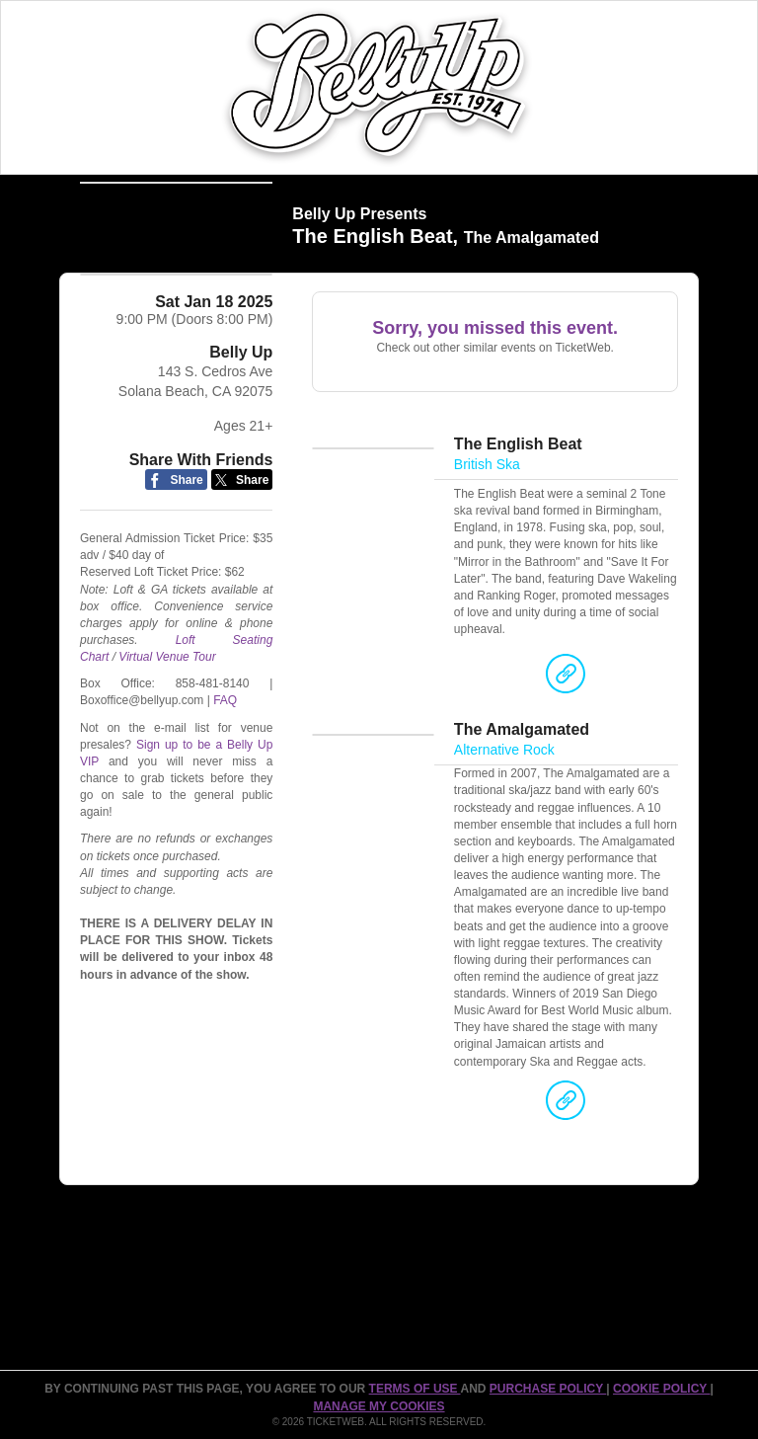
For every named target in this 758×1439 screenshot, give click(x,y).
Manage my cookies (378, 1406)
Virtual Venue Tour (166, 692)
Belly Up (240, 387)
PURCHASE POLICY (548, 1389)
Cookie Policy (661, 1389)
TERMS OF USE (415, 1389)
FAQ (225, 736)
